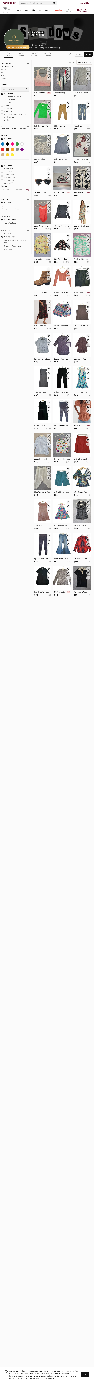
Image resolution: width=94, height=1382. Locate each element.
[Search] (40, 3)
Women (19, 10)
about (78, 54)
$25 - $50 (6, 171)
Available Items (8, 237)
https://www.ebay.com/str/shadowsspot (46, 48)
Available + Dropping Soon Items (13, 241)
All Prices (6, 166)
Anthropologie (8, 117)
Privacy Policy (48, 1378)
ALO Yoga (6, 111)
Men (26, 10)
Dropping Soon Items (11, 246)
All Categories (7, 66)
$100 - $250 (8, 177)
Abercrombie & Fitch (11, 97)
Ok (85, 1375)
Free (4, 206)
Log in (82, 3)
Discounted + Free (10, 209)
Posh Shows (58, 10)
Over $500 (7, 183)
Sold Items (7, 249)
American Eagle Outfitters (13, 114)
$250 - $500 (8, 180)
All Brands (7, 94)
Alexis (5, 105)
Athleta (5, 120)
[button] (24, 3)
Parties (48, 10)
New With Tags (8, 223)
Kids (33, 10)
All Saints (6, 108)
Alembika (6, 102)
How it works (68, 10)
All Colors (6, 139)
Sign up (89, 3)
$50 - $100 (7, 174)
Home (40, 10)
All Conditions (8, 219)
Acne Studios (8, 99)
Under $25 (7, 168)
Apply (26, 189)
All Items (6, 202)
